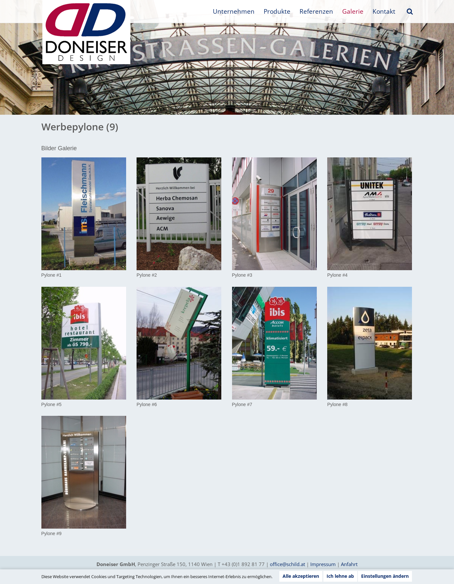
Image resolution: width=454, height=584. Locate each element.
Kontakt (384, 11)
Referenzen (316, 11)
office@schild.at (287, 564)
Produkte (277, 11)
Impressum (323, 564)
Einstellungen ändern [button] (385, 576)
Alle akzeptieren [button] (301, 576)
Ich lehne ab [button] (340, 576)
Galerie (352, 11)
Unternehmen (234, 11)
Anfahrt (349, 564)
